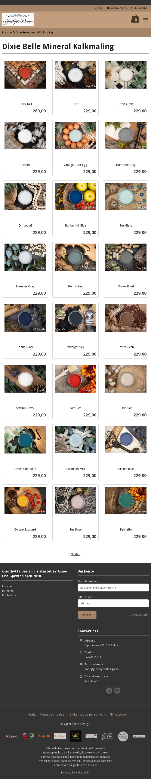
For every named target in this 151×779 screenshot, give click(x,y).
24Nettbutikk (83, 772)
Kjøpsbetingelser (53, 714)
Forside (7, 32)
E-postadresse (87, 581)
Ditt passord (85, 597)
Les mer (92, 765)
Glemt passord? (140, 615)
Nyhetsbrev (118, 714)
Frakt (32, 714)
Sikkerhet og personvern (88, 714)
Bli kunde (8, 590)
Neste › (75, 554)
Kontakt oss (10, 595)
